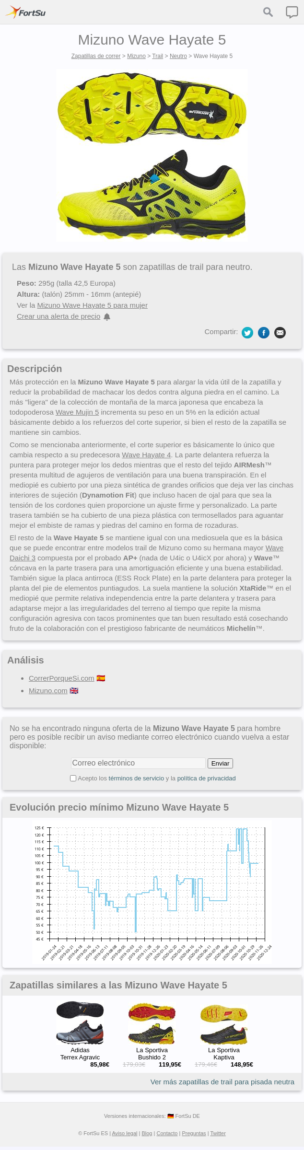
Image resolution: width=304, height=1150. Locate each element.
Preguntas (194, 1133)
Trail (157, 56)
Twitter (217, 1133)
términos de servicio (136, 778)
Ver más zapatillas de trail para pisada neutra (222, 1082)
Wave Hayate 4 (146, 455)
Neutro (178, 56)
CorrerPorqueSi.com (61, 678)
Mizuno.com (48, 690)
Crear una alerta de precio (58, 316)
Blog (146, 1133)
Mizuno (136, 56)
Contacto (166, 1133)
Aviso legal (124, 1133)
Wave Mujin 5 (77, 412)
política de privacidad (206, 778)
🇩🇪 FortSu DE (183, 1116)
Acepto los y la (157, 778)
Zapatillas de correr (96, 56)
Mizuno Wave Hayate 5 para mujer (92, 305)
